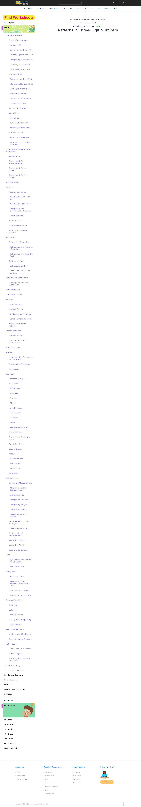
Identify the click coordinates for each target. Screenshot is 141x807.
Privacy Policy (20, 775)
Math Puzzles (76, 779)
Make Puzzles (78, 767)
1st (64, 8)
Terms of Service (21, 779)
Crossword (76, 772)
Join (107, 782)
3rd (78, 8)
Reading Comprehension (52, 786)
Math (46, 779)
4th (85, 8)
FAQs (17, 772)
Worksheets (28, 8)
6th (98, 8)
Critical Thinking (77, 783)
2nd (70, 8)
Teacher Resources (53, 767)
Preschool (40, 8)
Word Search (76, 775)
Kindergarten (53, 8)
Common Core (49, 793)
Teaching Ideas (49, 775)
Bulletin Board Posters (51, 783)
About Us (19, 767)
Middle (106, 8)
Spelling (47, 790)
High (115, 8)
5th (92, 8)
